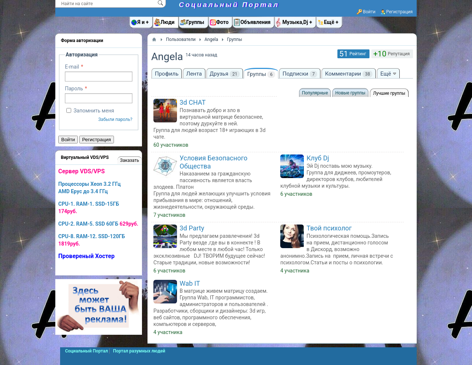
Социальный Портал (229, 4)
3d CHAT (193, 102)
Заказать (129, 160)
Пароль (74, 88)
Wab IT (190, 283)
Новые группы (350, 92)
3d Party (192, 228)
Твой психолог (329, 228)
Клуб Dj (317, 158)
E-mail (72, 67)
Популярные (315, 92)
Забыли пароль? (115, 119)
